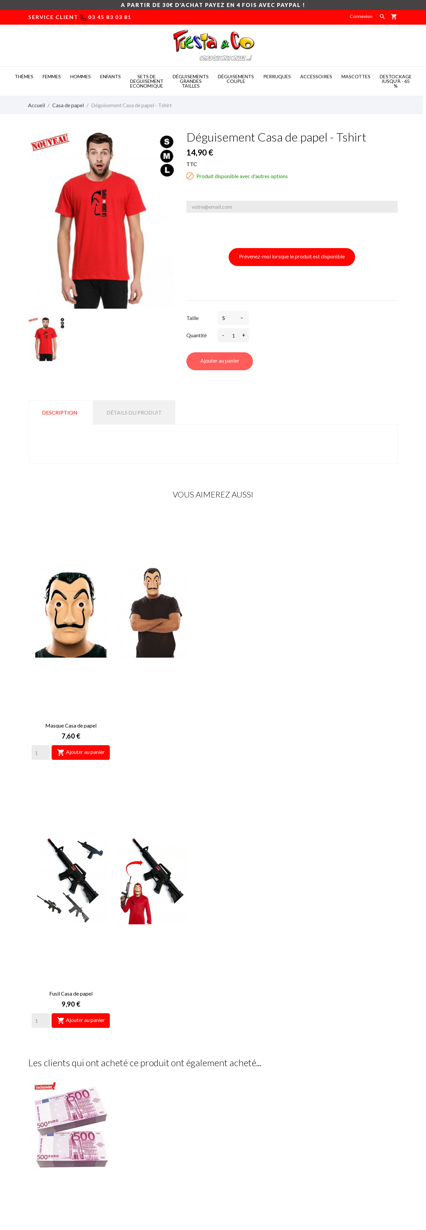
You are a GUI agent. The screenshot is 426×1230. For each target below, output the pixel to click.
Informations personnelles (340, 1087)
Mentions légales (236, 1097)
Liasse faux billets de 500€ (71, 823)
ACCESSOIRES (316, 76)
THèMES (24, 76)
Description (60, 412)
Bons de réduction (332, 1137)
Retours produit (329, 1097)
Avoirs (319, 1117)
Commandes (326, 1107)
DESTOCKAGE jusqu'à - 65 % (396, 81)
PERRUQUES (277, 76)
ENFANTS (110, 76)
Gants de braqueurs (165, 991)
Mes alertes (325, 1147)
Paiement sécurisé (237, 1107)
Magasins (228, 1137)
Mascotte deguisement (296, 1188)
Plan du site (230, 1127)
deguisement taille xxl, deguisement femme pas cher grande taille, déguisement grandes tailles (160, 1096)
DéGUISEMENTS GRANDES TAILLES (191, 81)
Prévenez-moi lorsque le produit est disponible (292, 256)
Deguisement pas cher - (235, 1188)
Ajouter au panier (219, 360)
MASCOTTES (355, 76)
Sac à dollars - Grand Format (355, 823)
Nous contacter (234, 1117)
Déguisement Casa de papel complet (355, 991)
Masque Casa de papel (71, 625)
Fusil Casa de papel (165, 625)
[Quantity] (41, 652)
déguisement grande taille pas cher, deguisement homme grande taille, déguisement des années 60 (160, 1124)
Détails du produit (134, 412)
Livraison (227, 1087)
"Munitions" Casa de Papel (70, 991)
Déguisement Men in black (260, 823)
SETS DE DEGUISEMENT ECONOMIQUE (146, 81)
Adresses (323, 1127)
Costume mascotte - (177, 1188)
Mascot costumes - (125, 1188)
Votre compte (336, 1070)
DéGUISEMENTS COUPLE (236, 79)
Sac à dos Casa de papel (260, 991)
